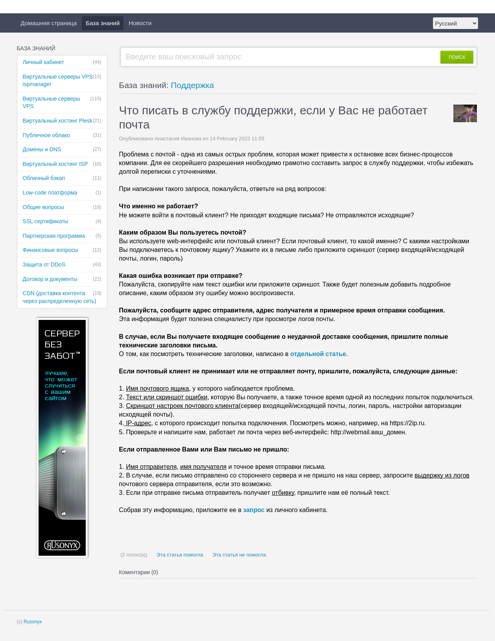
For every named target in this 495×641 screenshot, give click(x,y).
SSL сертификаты (62, 222)
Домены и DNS (62, 150)
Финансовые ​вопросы (62, 250)
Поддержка (192, 85)
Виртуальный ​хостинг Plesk (62, 121)
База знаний (103, 23)
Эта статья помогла (179, 555)
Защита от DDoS (62, 265)
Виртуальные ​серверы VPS (62, 102)
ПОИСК (457, 57)
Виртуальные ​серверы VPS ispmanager (62, 80)
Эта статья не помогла (238, 555)
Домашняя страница (49, 23)
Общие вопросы (62, 207)
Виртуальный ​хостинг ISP (62, 164)
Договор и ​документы (62, 279)
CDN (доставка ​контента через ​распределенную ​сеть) (62, 297)
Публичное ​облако (62, 136)
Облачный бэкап (62, 178)
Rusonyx (33, 621)
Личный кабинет (62, 62)
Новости (140, 23)
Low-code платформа (62, 193)
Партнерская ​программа (62, 236)
